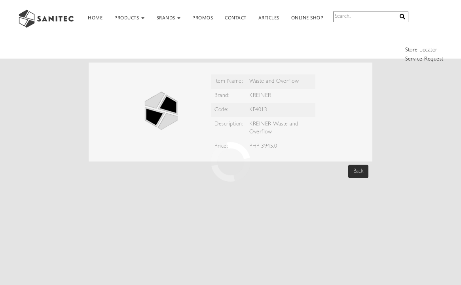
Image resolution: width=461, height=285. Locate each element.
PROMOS (202, 17)
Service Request (424, 59)
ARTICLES (268, 17)
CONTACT (236, 17)
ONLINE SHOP (307, 17)
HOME (95, 17)
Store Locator (421, 50)
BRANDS (168, 17)
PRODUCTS (129, 17)
